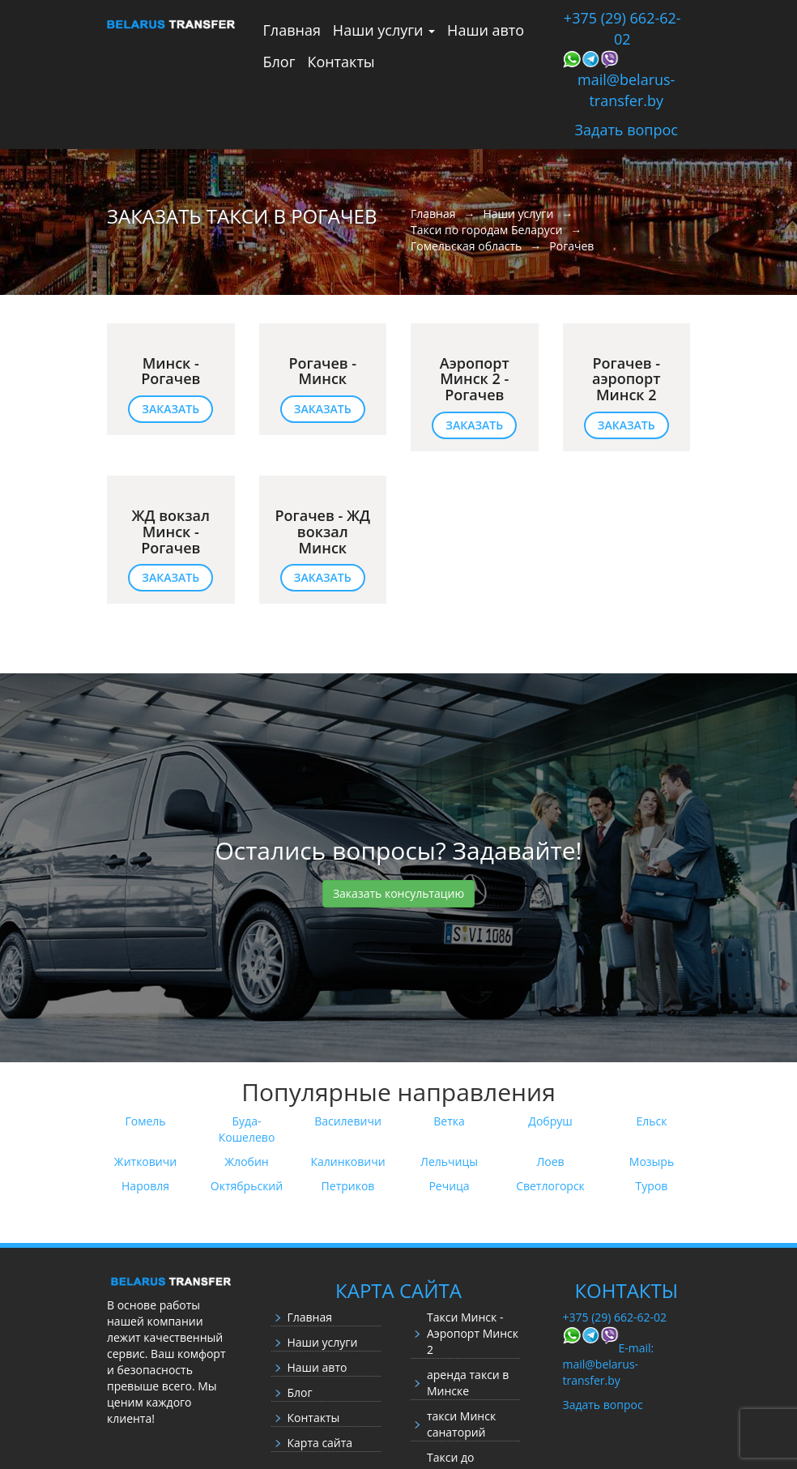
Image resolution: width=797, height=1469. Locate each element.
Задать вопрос (626, 129)
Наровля (145, 1186)
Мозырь (651, 1161)
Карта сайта (320, 1442)
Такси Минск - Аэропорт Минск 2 (472, 1333)
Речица (448, 1186)
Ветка (449, 1121)
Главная (292, 30)
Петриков (348, 1186)
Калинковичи (347, 1161)
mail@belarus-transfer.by (626, 90)
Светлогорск (550, 1186)
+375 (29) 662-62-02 (622, 28)
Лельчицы (449, 1161)
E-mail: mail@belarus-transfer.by (608, 1364)
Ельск (652, 1121)
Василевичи (347, 1121)
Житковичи (145, 1161)
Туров (652, 1186)
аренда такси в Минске (468, 1383)
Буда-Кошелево (247, 1129)
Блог (279, 61)
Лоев (550, 1161)
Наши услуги (384, 30)
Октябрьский (247, 1186)
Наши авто (485, 30)
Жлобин (246, 1161)
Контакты (340, 61)
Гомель (145, 1121)
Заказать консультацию (398, 893)
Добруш (550, 1121)
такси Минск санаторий (461, 1424)
